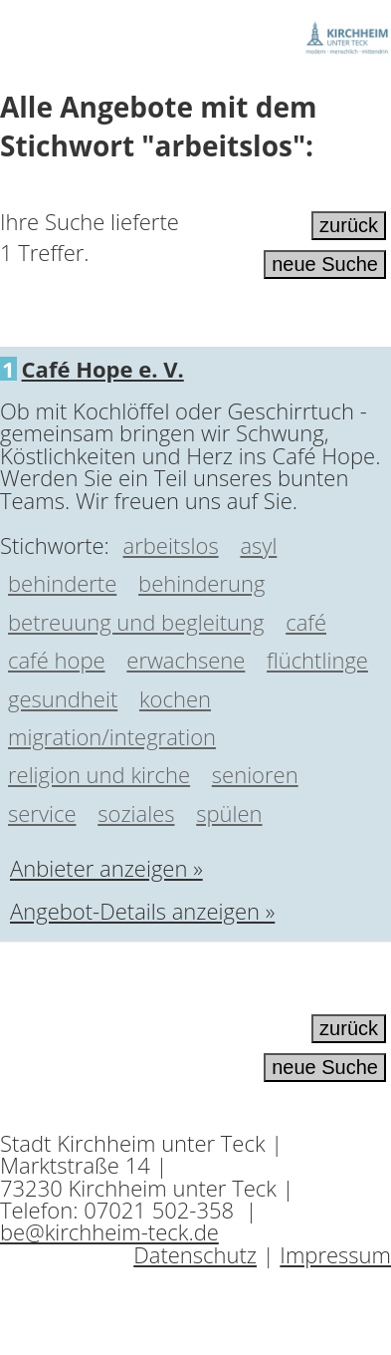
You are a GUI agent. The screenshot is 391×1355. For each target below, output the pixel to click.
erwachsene (185, 660)
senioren (255, 774)
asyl (258, 545)
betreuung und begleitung (136, 622)
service (42, 813)
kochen (175, 698)
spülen (229, 813)
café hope (56, 660)
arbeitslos (171, 545)
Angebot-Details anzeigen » (142, 911)
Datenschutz (195, 1254)
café (306, 622)
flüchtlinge (317, 660)
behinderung (201, 583)
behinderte (62, 583)
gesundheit (62, 698)
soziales (136, 813)
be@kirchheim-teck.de (109, 1231)
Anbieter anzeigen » (106, 868)
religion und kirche (99, 774)
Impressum (335, 1254)
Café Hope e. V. (103, 369)
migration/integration (112, 736)
